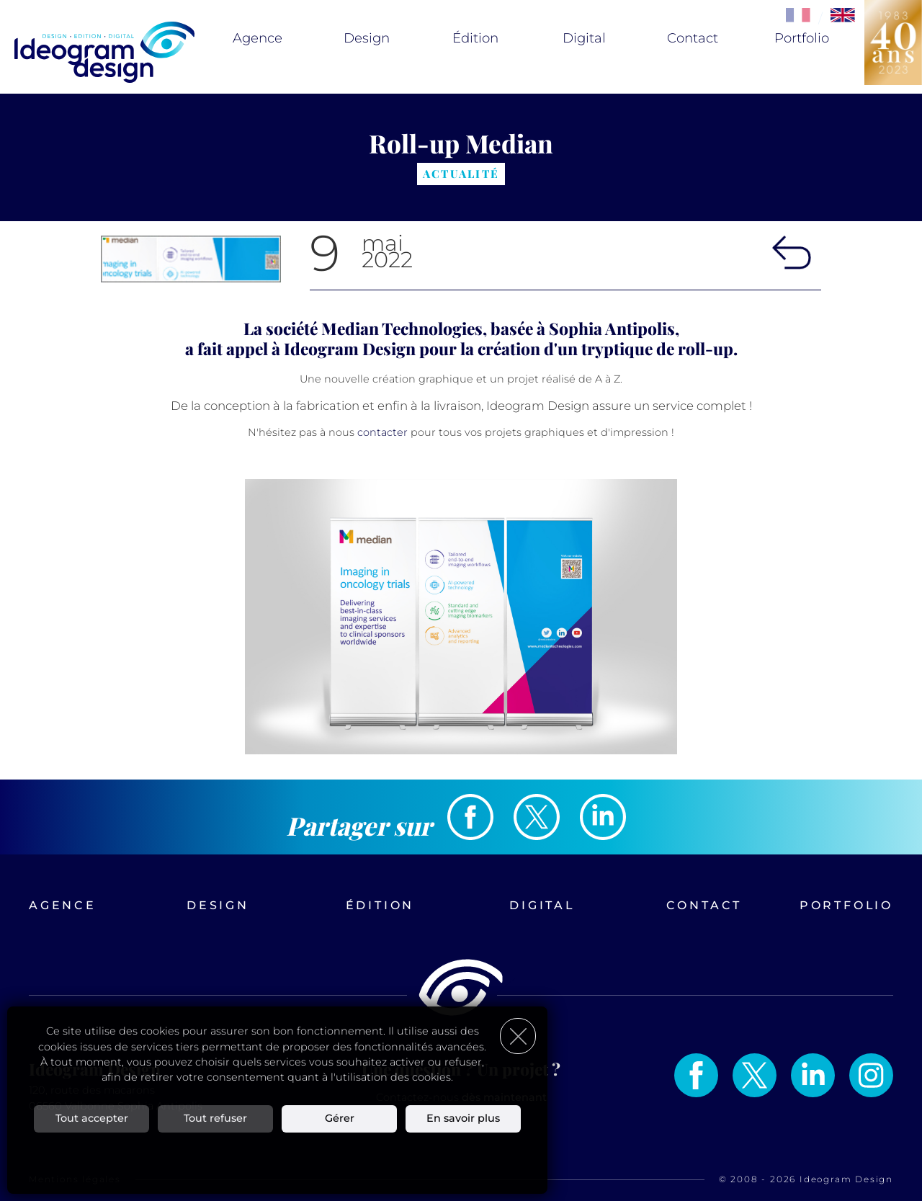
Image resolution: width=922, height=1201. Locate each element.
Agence (257, 38)
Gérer (339, 1118)
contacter (382, 432)
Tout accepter (91, 1118)
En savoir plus (463, 1118)
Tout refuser (215, 1118)
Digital (584, 38)
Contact (692, 38)
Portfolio (801, 38)
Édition (475, 38)
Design (367, 38)
